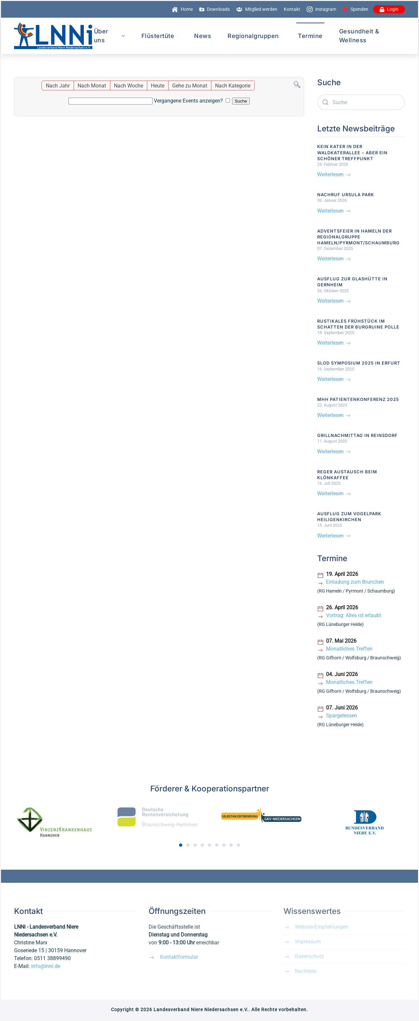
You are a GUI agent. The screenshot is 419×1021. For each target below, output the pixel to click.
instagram (322, 9)
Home (182, 9)
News (202, 35)
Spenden (355, 9)
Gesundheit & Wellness (359, 36)
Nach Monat (92, 86)
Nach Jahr (58, 86)
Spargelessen (341, 715)
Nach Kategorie (232, 86)
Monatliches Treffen (349, 649)
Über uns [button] (109, 36)
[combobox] (361, 102)
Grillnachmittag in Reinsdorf (357, 435)
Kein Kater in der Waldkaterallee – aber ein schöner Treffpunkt (352, 152)
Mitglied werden (256, 9)
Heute (157, 86)
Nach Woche (128, 86)
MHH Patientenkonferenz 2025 (358, 399)
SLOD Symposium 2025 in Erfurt (358, 363)
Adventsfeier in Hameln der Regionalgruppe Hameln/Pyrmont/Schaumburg (358, 236)
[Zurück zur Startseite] (53, 36)
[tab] (180, 845)
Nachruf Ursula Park (345, 194)
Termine (310, 35)
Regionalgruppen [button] (253, 35)
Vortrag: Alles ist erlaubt (353, 615)
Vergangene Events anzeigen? (188, 101)
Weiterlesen (334, 174)
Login (389, 9)
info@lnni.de (45, 966)
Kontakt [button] (292, 9)
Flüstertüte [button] (159, 35)
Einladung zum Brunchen (355, 582)
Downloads (214, 9)
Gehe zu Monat (189, 86)
